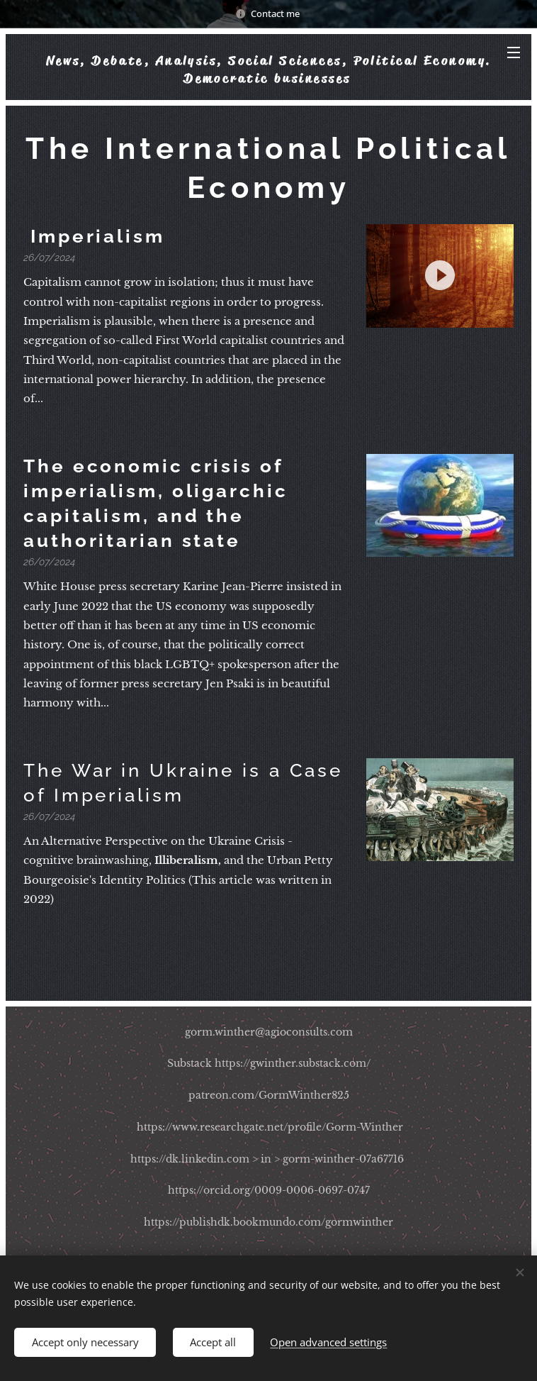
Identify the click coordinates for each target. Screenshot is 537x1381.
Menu (513, 52)
